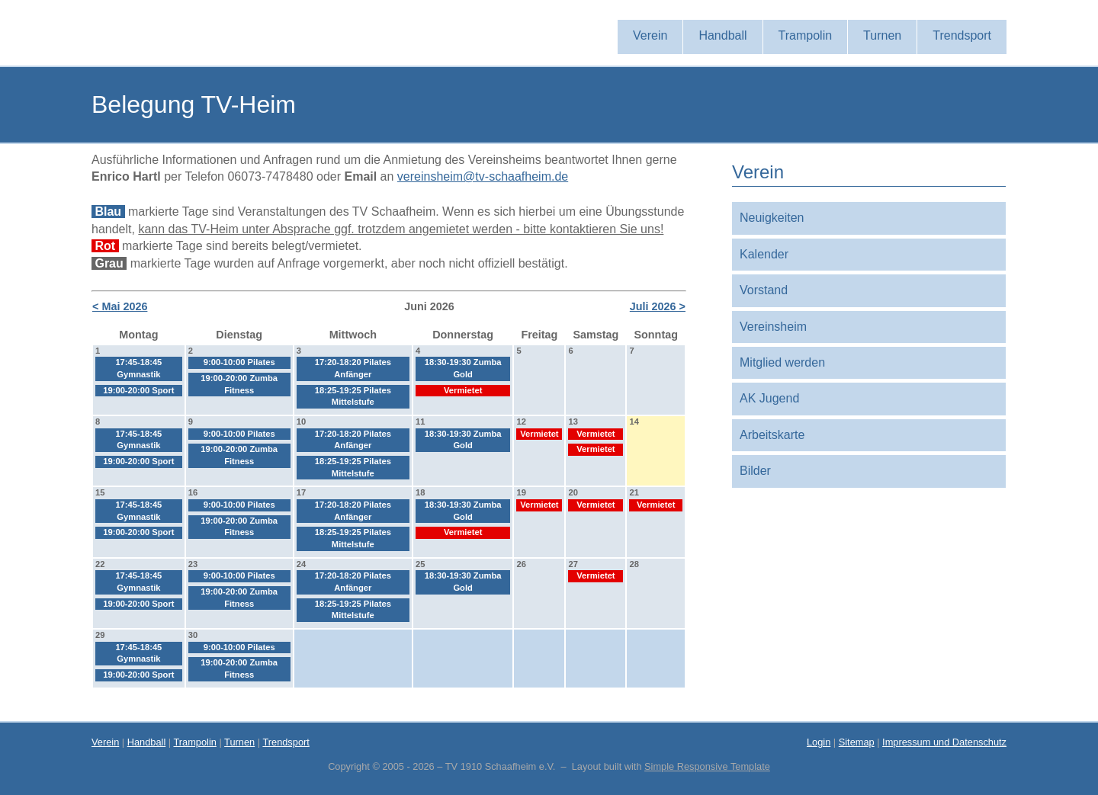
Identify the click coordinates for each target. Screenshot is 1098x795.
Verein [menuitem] (650, 35)
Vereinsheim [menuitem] (773, 326)
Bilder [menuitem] (755, 470)
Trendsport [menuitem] (962, 35)
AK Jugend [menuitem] (769, 398)
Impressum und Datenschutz (944, 742)
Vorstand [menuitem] (764, 290)
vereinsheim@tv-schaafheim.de (482, 176)
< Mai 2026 (119, 306)
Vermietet (463, 390)
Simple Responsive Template (707, 766)
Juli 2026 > (657, 306)
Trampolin (194, 742)
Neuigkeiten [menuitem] (772, 217)
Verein (105, 742)
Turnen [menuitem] (882, 35)
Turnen (239, 742)
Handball (146, 742)
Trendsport (285, 742)
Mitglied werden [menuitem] (782, 362)
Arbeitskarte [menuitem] (772, 434)
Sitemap (857, 742)
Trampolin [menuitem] (806, 35)
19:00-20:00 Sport (138, 390)
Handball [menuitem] (722, 35)
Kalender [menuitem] (764, 254)
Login (818, 742)
